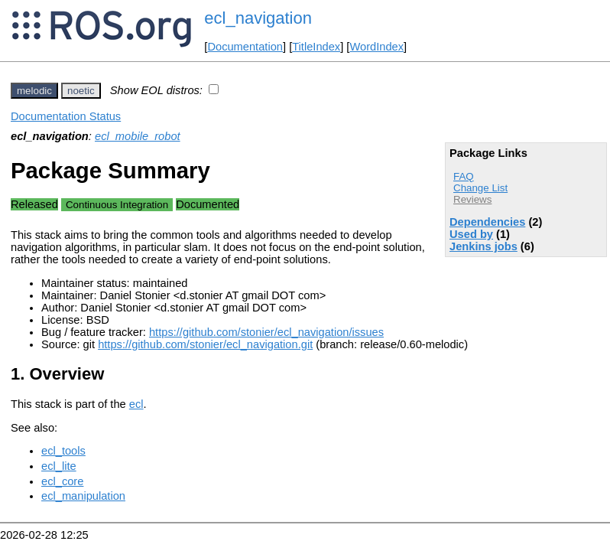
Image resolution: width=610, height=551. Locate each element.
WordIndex (376, 47)
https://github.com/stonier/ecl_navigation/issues (266, 332)
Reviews (472, 199)
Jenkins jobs (483, 246)
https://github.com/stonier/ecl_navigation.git (205, 344)
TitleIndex (316, 47)
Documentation (245, 47)
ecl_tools (63, 451)
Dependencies (487, 222)
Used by (471, 234)
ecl (136, 404)
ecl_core (62, 481)
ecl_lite (58, 466)
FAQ (463, 176)
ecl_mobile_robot (137, 136)
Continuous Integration (117, 204)
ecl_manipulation (83, 496)
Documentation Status (66, 116)
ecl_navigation (258, 18)
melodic (34, 90)
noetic (81, 90)
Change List (480, 188)
